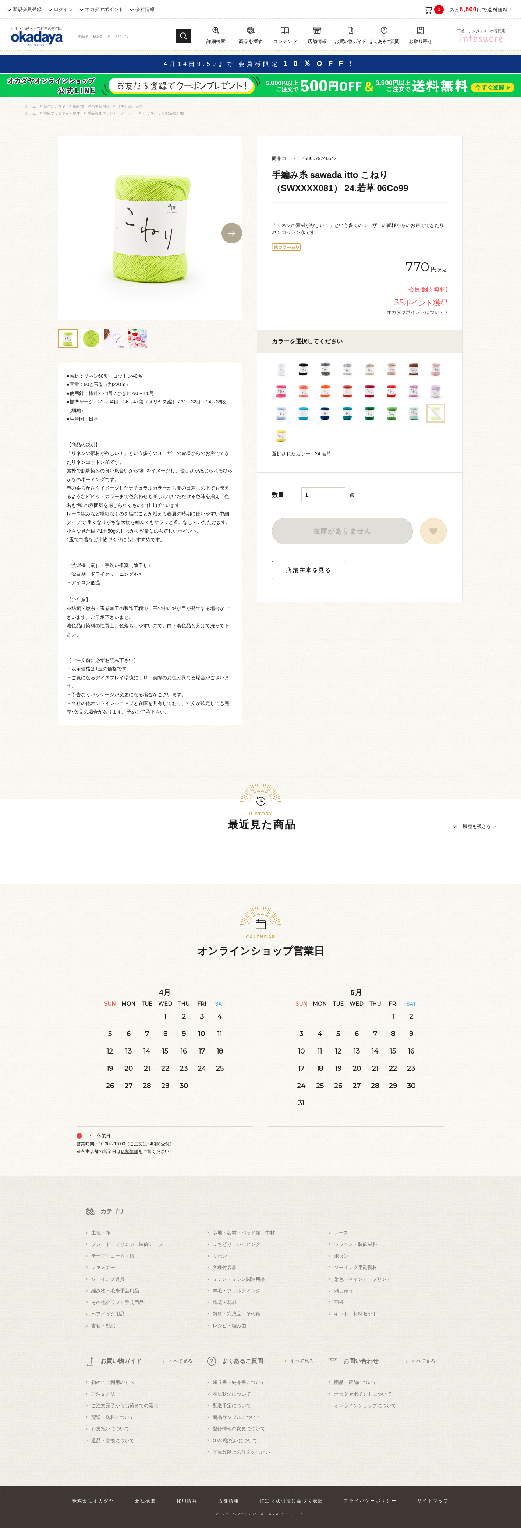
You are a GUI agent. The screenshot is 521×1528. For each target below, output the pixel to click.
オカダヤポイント (104, 9)
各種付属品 (225, 1267)
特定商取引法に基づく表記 (291, 1500)
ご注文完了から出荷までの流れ (124, 1405)
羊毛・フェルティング (236, 1290)
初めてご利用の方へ (112, 1382)
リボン (220, 1256)
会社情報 (145, 9)
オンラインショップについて (365, 1405)
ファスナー (103, 1267)
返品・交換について (112, 1440)
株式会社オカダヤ (93, 1500)
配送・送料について (112, 1417)
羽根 (339, 1302)
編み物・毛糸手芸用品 (115, 1290)
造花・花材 (225, 1302)
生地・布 (100, 1233)
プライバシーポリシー (370, 1500)
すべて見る (180, 1361)
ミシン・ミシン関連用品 (239, 1279)
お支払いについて (110, 1428)
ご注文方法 (103, 1394)
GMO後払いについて (235, 1440)
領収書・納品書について (239, 1382)
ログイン (63, 9)
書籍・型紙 (103, 1325)
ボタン (341, 1256)
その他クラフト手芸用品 (117, 1302)
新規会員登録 (27, 9)
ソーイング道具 (108, 1279)
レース (341, 1233)
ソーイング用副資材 (355, 1267)
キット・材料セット (355, 1314)
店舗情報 (129, 1151)
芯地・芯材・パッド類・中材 (244, 1233)
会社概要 (145, 1500)
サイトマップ (433, 1500)
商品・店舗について (355, 1382)
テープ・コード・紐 (112, 1256)
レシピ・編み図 (229, 1325)
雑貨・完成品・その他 (236, 1314)
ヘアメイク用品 (108, 1314)
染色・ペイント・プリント (362, 1279)
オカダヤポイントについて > (417, 312)
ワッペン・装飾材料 (355, 1244)
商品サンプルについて (236, 1417)
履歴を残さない (479, 826)
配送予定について (232, 1405)
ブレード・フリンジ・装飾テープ (127, 1244)
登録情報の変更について (239, 1428)
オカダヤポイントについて (362, 1394)
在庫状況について (232, 1394)
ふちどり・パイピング (236, 1244)
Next (231, 233)
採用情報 (187, 1500)
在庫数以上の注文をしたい (241, 1452)
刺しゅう (343, 1290)
